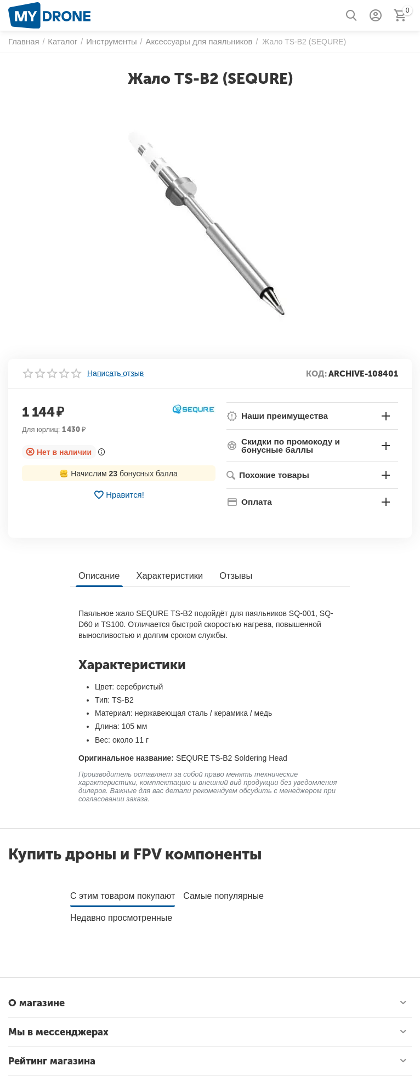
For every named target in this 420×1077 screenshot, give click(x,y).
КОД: (316, 374)
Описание (98, 575)
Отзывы (233, 575)
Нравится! (118, 494)
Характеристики (168, 575)
